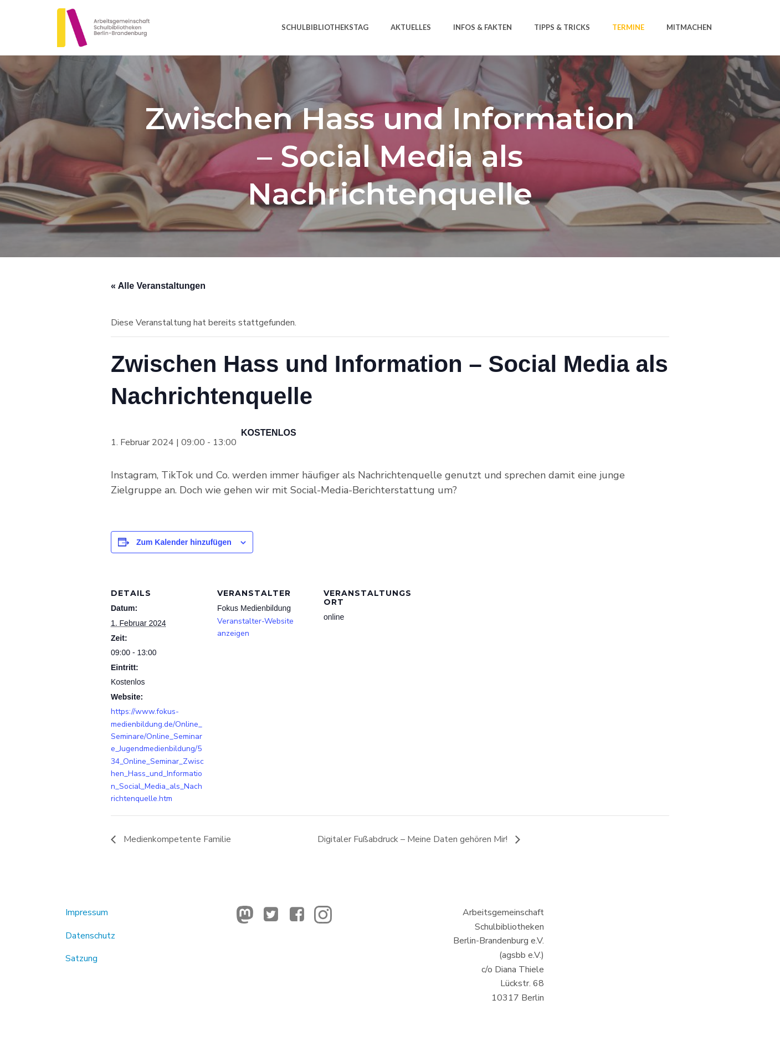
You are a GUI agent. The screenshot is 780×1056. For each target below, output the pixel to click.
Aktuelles (411, 27)
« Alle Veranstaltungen (158, 285)
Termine (628, 27)
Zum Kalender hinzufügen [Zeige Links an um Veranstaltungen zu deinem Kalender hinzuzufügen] (184, 542)
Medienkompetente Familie (176, 839)
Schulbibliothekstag (324, 27)
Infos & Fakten (482, 27)
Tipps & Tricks (562, 27)
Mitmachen (689, 27)
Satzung (81, 958)
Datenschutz (90, 936)
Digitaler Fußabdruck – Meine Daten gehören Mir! (413, 839)
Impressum (86, 912)
